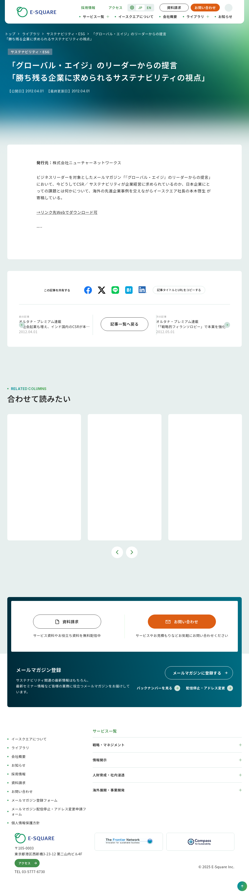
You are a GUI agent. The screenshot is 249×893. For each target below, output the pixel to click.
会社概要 (170, 16)
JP (140, 7)
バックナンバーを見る (158, 687)
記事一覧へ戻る (124, 323)
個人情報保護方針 (25, 821)
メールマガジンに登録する (201, 672)
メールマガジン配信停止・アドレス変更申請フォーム (48, 810)
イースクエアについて (136, 16)
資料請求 (174, 7)
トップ (10, 33)
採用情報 (88, 7)
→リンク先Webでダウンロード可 (67, 212)
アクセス (115, 7)
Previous (117, 551)
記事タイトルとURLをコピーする (179, 290)
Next (132, 551)
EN (149, 7)
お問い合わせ (205, 7)
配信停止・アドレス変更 (209, 687)
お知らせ (225, 16)
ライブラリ (198, 16)
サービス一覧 (96, 16)
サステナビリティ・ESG (65, 33)
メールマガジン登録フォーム (34, 799)
